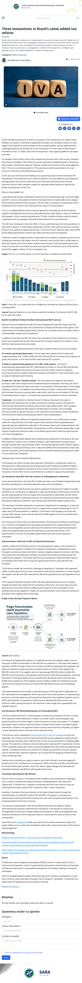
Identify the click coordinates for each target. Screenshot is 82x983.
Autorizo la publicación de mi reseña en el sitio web (23, 952)
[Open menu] (3, 18)
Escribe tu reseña (11, 936)
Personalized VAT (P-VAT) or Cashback (47, 735)
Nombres (7, 916)
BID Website (13, 886)
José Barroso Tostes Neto (19, 60)
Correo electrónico (12, 926)
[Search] (78, 18)
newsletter (21, 822)
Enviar (6, 957)
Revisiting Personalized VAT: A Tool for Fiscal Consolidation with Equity (32, 837)
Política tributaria (19, 55)
